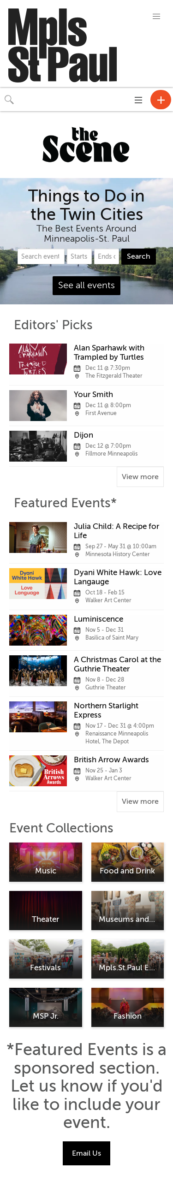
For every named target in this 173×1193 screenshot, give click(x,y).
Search (138, 256)
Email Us (86, 1153)
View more (140, 477)
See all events (86, 285)
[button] (156, 17)
